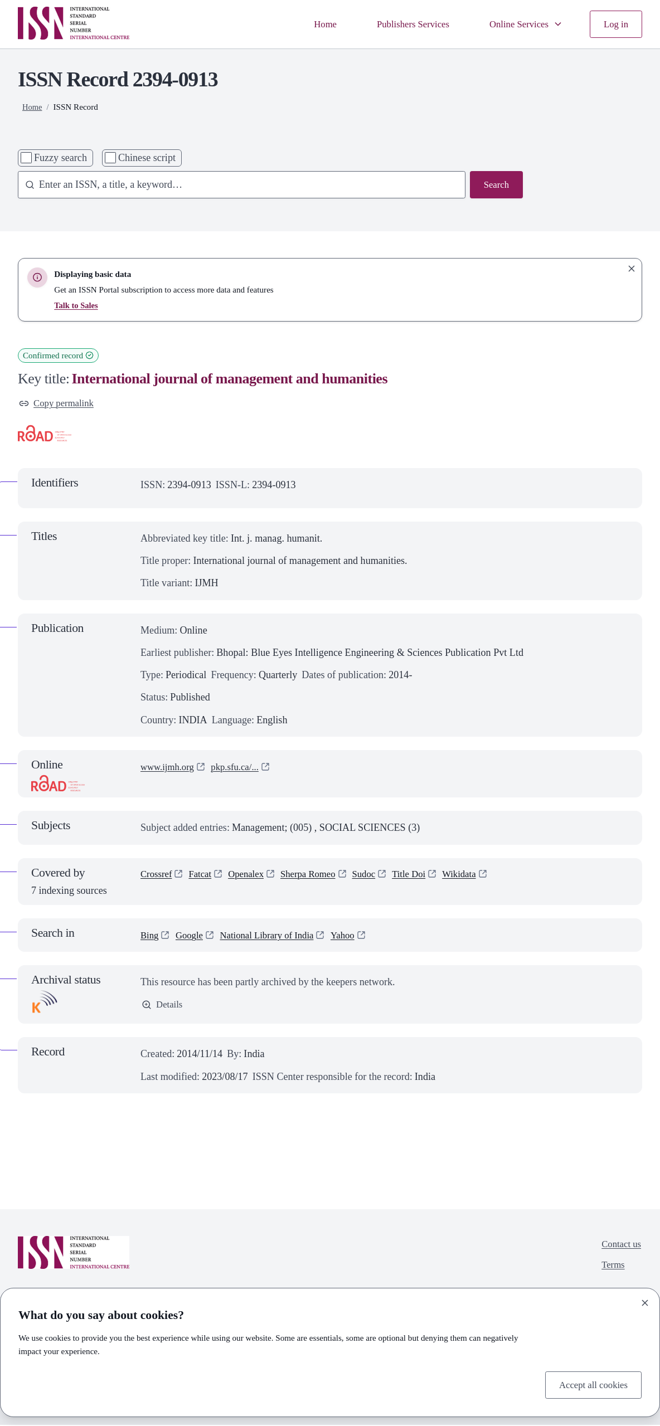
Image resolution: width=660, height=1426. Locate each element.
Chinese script (147, 157)
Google (192, 936)
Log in (614, 24)
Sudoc (377, 876)
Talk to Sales (77, 305)
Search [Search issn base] (495, 185)
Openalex (252, 876)
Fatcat (203, 876)
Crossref (157, 876)
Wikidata (478, 876)
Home (310, 24)
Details (163, 1007)
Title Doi (424, 876)
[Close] (645, 1302)
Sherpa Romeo (318, 876)
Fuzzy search (60, 157)
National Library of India (275, 936)
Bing (150, 936)
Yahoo (355, 936)
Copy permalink (59, 404)
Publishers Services (402, 24)
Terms (610, 1268)
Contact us (619, 1246)
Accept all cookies (590, 1384)
